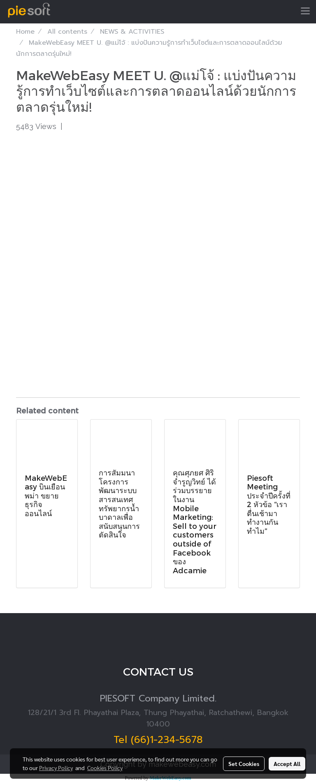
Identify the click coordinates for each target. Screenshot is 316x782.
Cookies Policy (105, 767)
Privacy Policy (56, 767)
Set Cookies (243, 763)
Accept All (287, 763)
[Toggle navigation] (305, 11)
